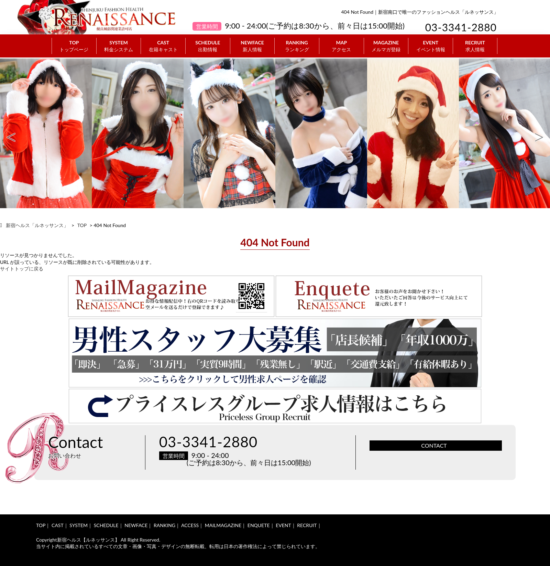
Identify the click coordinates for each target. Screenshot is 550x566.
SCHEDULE (208, 46)
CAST (163, 46)
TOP (74, 46)
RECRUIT (475, 46)
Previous (11, 133)
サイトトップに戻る (21, 268)
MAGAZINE (386, 46)
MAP (341, 46)
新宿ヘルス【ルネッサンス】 (88, 540)
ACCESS (190, 525)
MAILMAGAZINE (223, 525)
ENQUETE (259, 525)
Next (539, 133)
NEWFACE (252, 46)
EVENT (430, 46)
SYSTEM (119, 46)
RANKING (297, 46)
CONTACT (434, 445)
